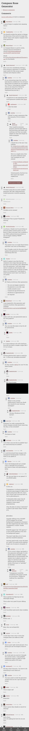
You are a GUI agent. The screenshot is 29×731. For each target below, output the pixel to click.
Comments (25, 729)
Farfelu (8, 341)
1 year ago (15, 21)
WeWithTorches (10, 226)
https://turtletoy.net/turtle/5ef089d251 (14, 308)
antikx (8, 216)
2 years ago (16, 32)
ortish (9, 642)
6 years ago (15, 300)
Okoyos (9, 461)
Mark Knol (9, 300)
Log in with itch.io (7, 17)
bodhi (7, 687)
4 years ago (18, 65)
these (25, 99)
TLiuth (8, 258)
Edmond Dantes (10, 714)
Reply (4, 28)
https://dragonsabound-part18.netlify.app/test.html (12, 52)
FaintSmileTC (9, 594)
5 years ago (17, 207)
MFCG (16, 364)
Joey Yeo (8, 421)
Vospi (7, 624)
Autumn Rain (9, 726)
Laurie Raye (9, 704)
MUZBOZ (8, 616)
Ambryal (11, 484)
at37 (7, 584)
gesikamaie (13, 104)
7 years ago (16, 450)
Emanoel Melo (10, 207)
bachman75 (9, 666)
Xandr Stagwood (10, 65)
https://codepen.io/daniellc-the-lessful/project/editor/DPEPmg (20, 164)
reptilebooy (9, 21)
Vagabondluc (9, 32)
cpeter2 (8, 633)
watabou (9, 77)
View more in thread (14, 182)
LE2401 (8, 314)
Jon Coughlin (9, 450)
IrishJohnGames (13, 473)
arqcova (8, 607)
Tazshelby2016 (10, 353)
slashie (8, 695)
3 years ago (16, 45)
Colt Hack (8, 440)
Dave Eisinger (14, 570)
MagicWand (9, 45)
